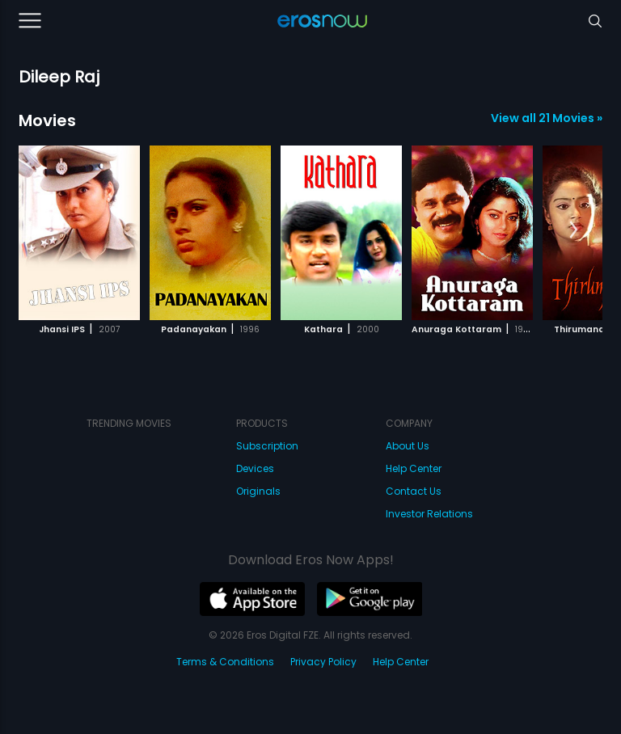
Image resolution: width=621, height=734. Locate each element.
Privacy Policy (323, 662)
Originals (258, 491)
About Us (407, 446)
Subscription (267, 446)
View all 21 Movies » (546, 118)
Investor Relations (429, 514)
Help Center (413, 468)
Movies (47, 120)
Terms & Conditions (225, 662)
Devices (255, 468)
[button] (574, 230)
